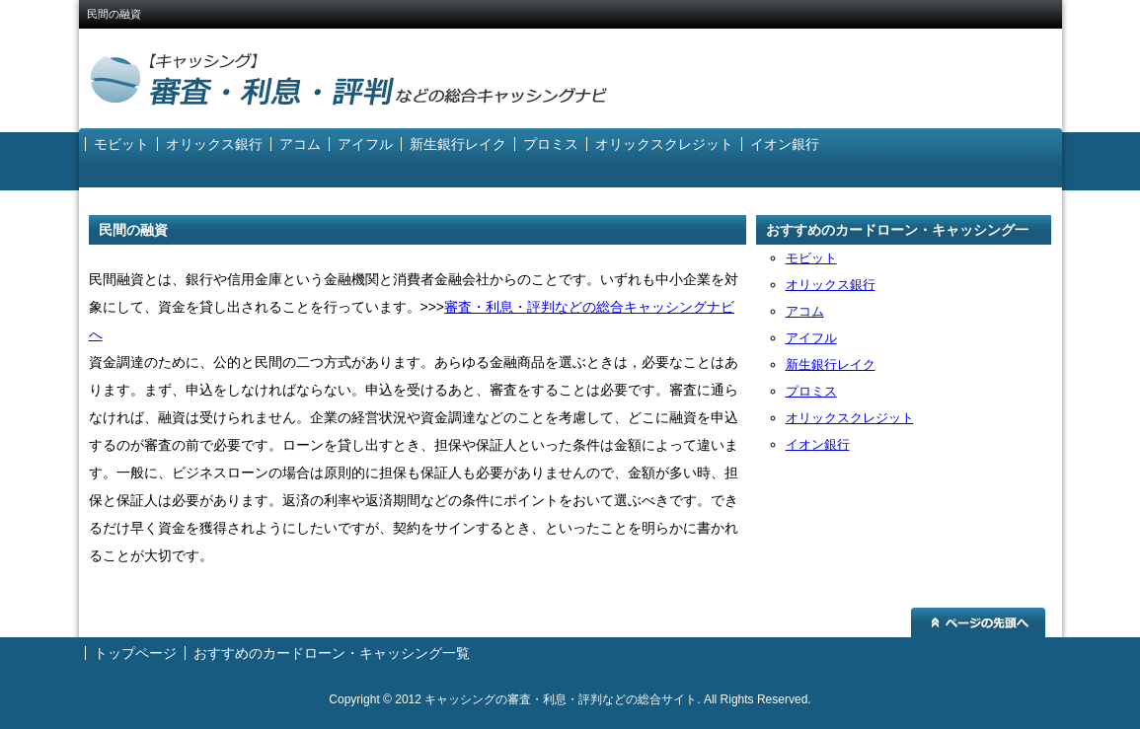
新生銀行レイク (458, 144)
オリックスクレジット (664, 144)
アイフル (365, 144)
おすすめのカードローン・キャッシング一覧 (897, 233)
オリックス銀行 (214, 144)
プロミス (550, 144)
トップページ (135, 653)
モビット (121, 144)
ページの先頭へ (978, 622)
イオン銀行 (784, 144)
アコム (300, 144)
